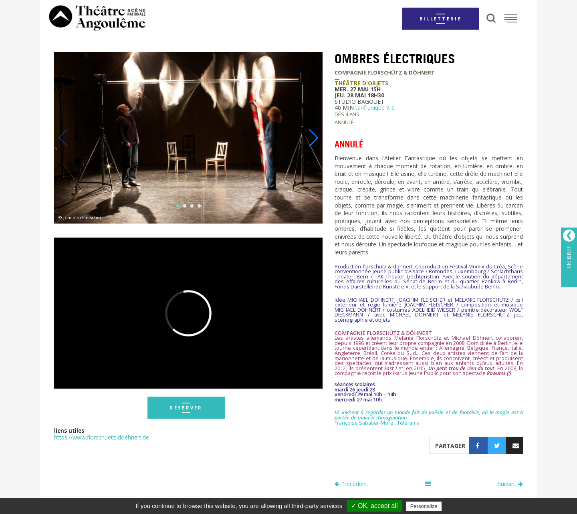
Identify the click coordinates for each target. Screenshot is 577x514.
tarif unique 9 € (374, 107)
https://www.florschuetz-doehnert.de (101, 437)
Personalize (424, 506)
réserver (185, 408)
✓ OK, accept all (374, 505)
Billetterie (441, 19)
